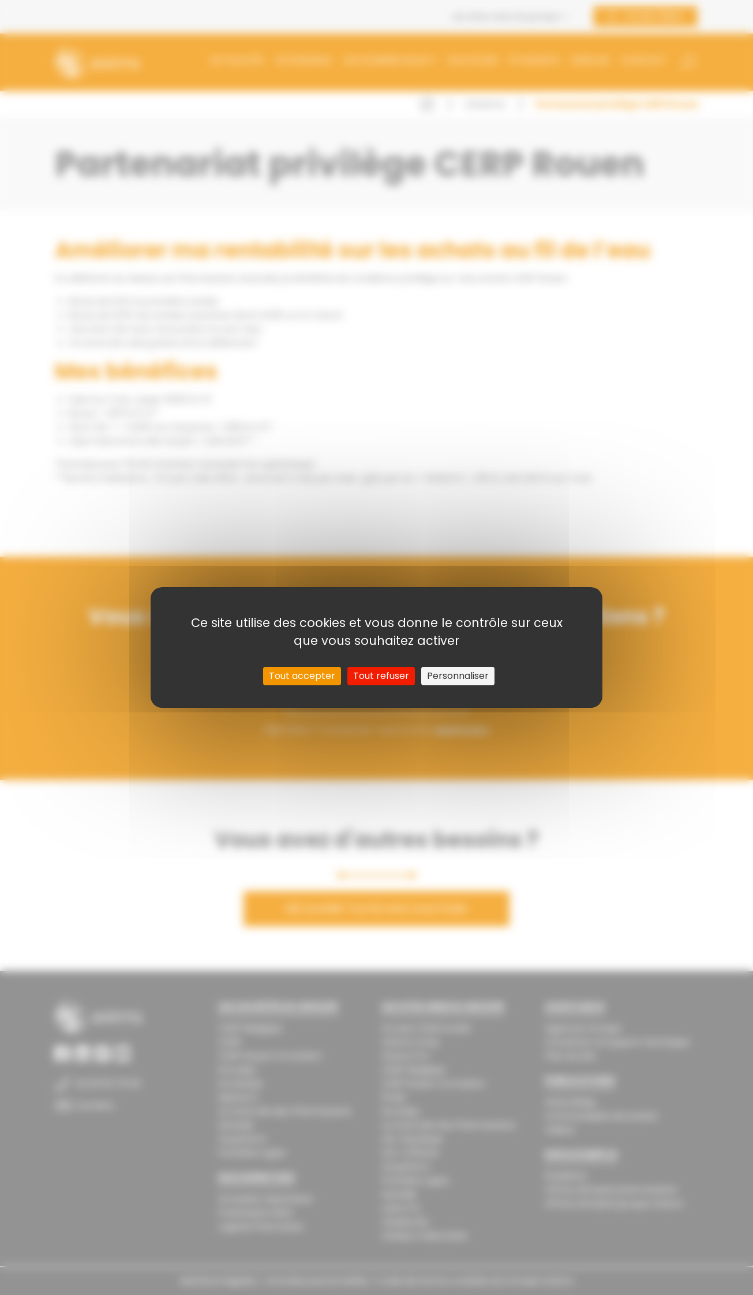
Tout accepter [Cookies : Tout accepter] (302, 675)
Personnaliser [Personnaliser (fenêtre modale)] (458, 675)
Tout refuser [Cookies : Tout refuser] (381, 675)
